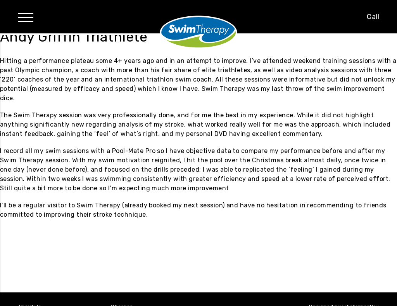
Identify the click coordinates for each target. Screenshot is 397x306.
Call (373, 16)
